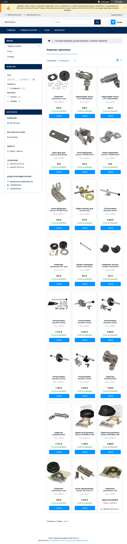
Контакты (60, 30)
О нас (47, 30)
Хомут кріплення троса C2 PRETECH (110, 154)
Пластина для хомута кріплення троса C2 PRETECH (59, 155)
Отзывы (10, 57)
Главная (11, 30)
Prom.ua (76, 538)
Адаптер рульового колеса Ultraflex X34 (84, 434)
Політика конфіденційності (78, 540)
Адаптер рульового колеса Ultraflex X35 (110, 434)
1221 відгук (105, 2)
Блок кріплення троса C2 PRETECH (84, 154)
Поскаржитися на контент (58, 540)
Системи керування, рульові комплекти (72, 41)
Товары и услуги (28, 30)
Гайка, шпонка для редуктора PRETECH (84, 211)
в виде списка (121, 61)
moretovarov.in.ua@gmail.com (21, 181)
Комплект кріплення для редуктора (59, 491)
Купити (59, 116)
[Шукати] (97, 22)
